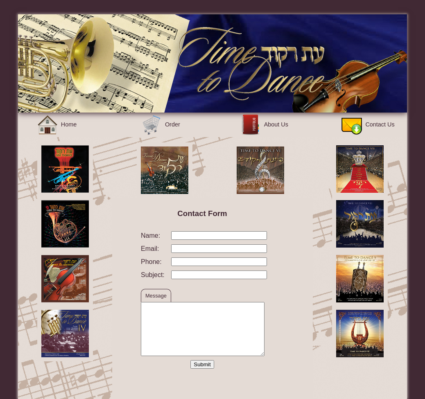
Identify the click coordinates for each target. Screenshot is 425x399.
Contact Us (367, 124)
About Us (264, 124)
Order (160, 124)
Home (57, 124)
